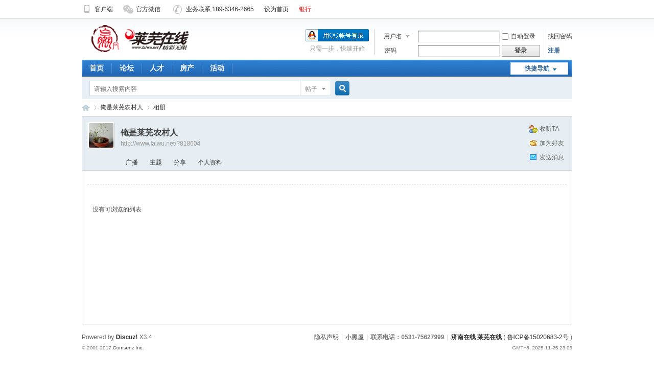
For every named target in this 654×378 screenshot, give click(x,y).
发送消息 (552, 157)
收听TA (549, 128)
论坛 (127, 68)
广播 (132, 162)
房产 (187, 68)
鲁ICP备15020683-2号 (538, 337)
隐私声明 (326, 337)
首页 (96, 68)
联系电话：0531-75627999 (407, 337)
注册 (554, 50)
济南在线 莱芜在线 (86, 107)
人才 (157, 68)
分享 (180, 162)
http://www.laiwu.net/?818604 (160, 143)
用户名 (393, 36)
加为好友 (552, 143)
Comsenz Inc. (128, 347)
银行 (305, 9)
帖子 (311, 88)
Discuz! (127, 337)
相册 (159, 107)
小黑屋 (354, 337)
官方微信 (141, 9)
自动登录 (518, 36)
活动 (217, 68)
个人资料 (210, 162)
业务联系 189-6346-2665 (213, 9)
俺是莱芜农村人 (121, 107)
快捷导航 (537, 68)
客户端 (97, 9)
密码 (390, 50)
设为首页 (276, 9)
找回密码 (560, 36)
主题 (156, 162)
